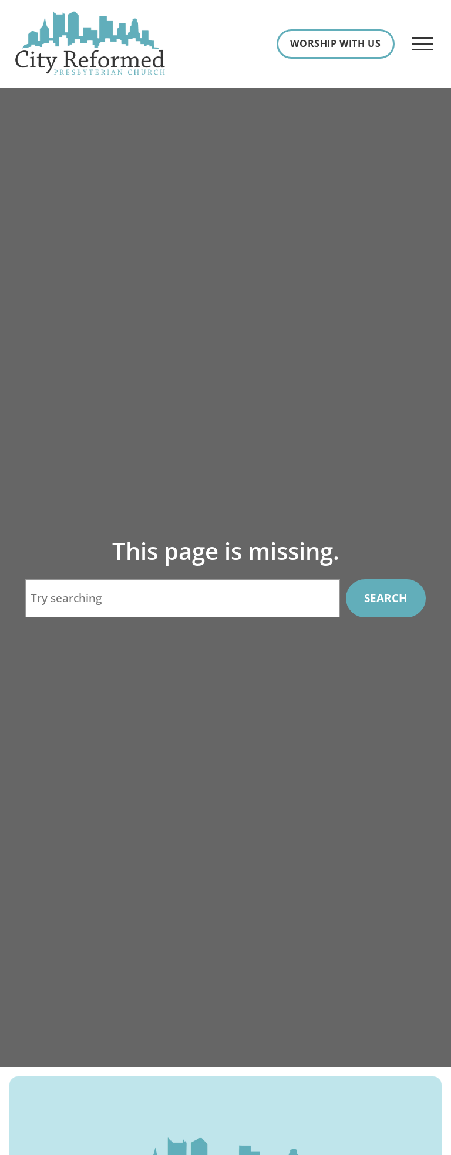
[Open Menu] (423, 44)
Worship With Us (335, 43)
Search (386, 598)
